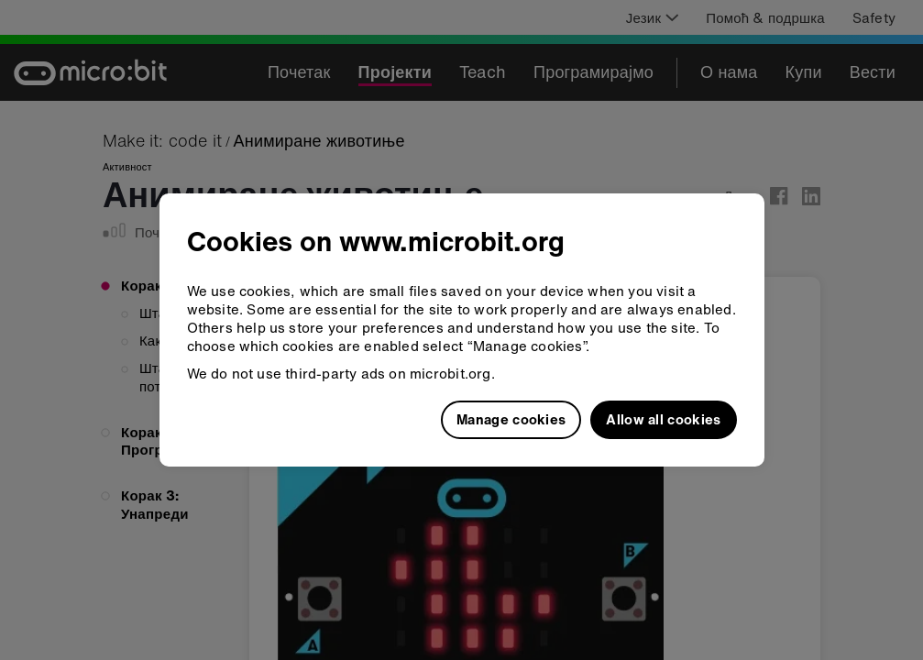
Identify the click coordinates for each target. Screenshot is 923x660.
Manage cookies (511, 419)
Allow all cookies (663, 419)
